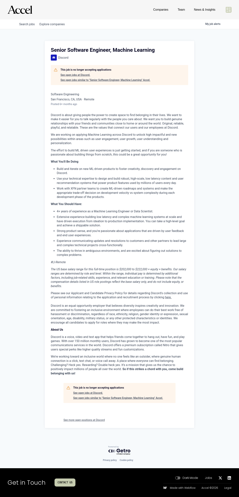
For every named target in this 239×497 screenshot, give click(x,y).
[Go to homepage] (19, 9)
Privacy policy (110, 460)
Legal (227, 488)
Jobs (208, 478)
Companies (160, 9)
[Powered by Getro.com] (119, 450)
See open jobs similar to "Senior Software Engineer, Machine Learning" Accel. (105, 80)
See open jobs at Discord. (75, 74)
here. (168, 297)
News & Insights (204, 9)
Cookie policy (126, 460)
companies (53, 24)
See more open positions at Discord (84, 419)
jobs (27, 24)
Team (181, 9)
